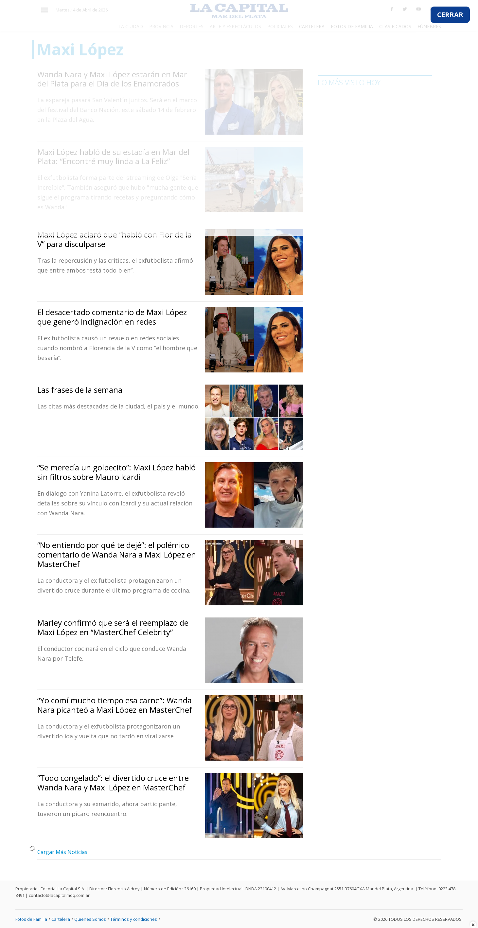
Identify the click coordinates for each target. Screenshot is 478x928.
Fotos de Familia (31, 919)
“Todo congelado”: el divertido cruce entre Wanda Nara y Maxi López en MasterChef (113, 782)
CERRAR (450, 14)
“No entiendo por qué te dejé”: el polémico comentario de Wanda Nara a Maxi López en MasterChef (116, 554)
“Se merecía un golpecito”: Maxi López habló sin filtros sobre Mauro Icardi (116, 472)
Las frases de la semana (79, 389)
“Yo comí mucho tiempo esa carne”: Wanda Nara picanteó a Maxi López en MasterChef (114, 705)
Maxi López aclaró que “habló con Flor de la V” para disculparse (114, 239)
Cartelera (60, 919)
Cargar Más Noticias (62, 852)
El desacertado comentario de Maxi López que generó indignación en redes (112, 317)
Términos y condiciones (133, 919)
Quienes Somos (90, 919)
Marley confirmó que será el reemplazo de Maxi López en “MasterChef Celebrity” (112, 627)
